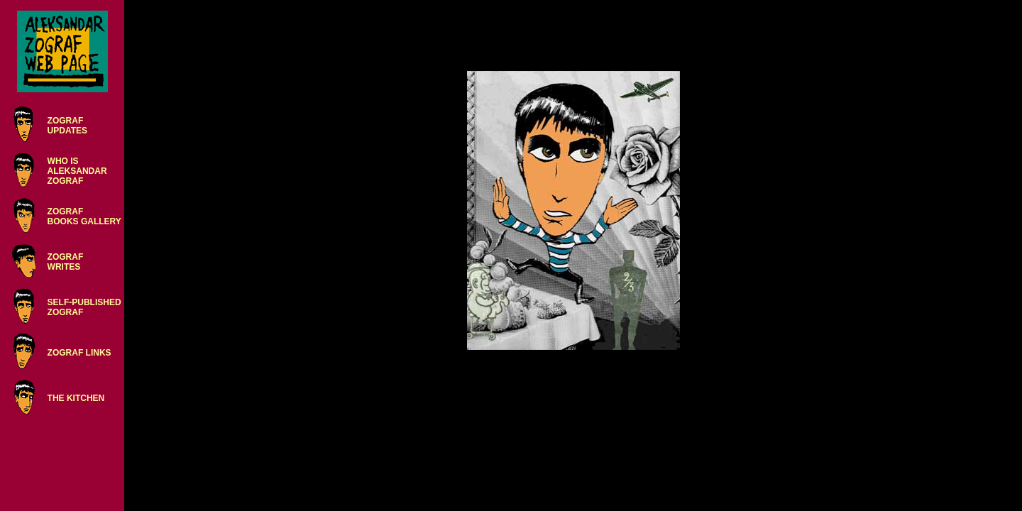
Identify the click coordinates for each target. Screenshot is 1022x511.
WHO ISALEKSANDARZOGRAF (77, 171)
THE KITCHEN (76, 398)
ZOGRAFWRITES (66, 262)
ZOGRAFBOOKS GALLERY (84, 216)
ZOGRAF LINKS (79, 353)
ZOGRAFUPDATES (67, 126)
